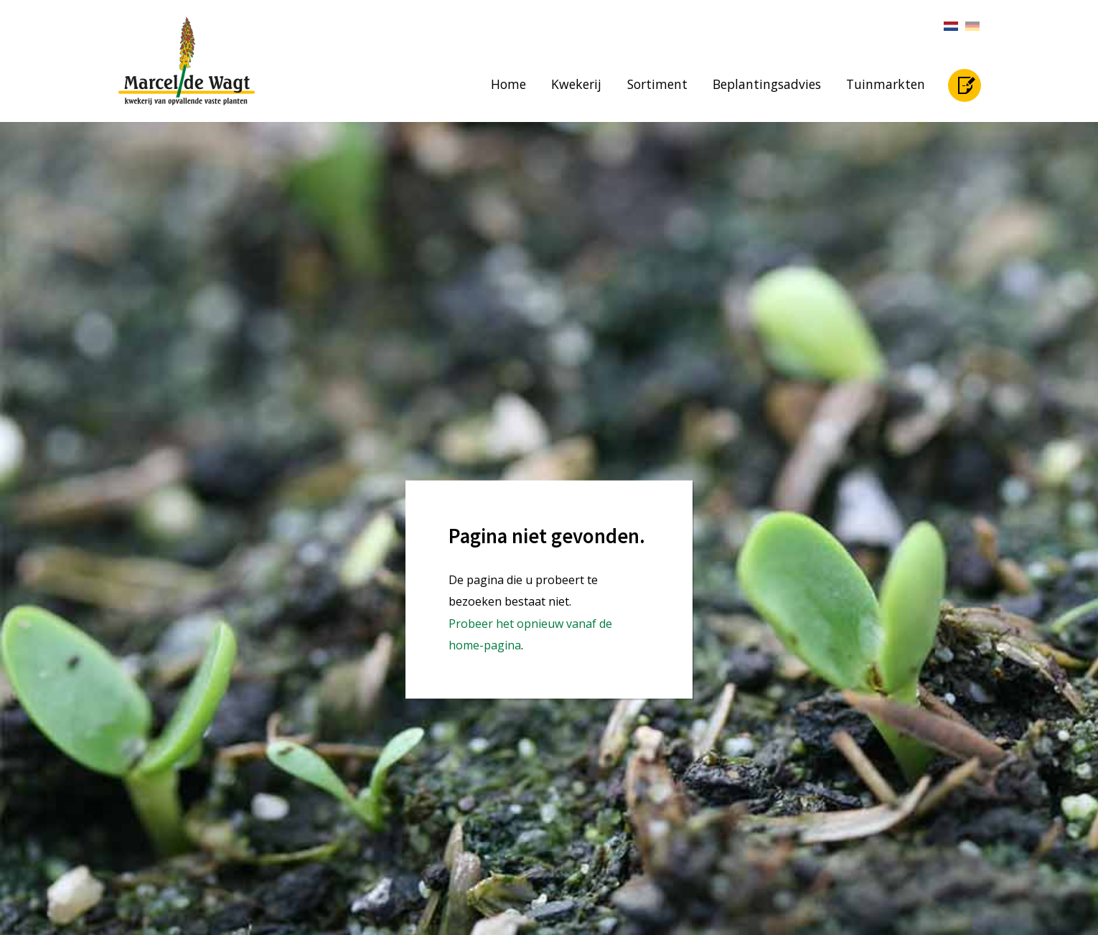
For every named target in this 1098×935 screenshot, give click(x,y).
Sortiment (657, 84)
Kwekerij (576, 84)
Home (508, 84)
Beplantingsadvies (767, 84)
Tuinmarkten (885, 84)
